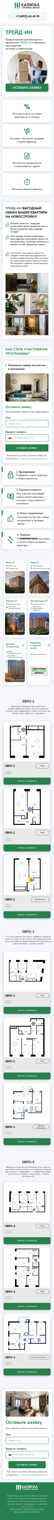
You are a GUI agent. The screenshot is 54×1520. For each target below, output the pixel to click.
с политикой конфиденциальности (33, 458)
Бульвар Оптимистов (14, 653)
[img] (15, 582)
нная (39, 606)
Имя (8, 417)
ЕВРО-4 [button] (10, 1226)
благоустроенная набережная (38, 609)
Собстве (35, 606)
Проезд (10, 651)
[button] (27, 88)
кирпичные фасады (14, 608)
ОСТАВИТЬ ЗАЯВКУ (26, 448)
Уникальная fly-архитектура (41, 568)
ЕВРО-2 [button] (10, 766)
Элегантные (12, 606)
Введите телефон (15, 432)
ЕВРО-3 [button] (10, 995)
